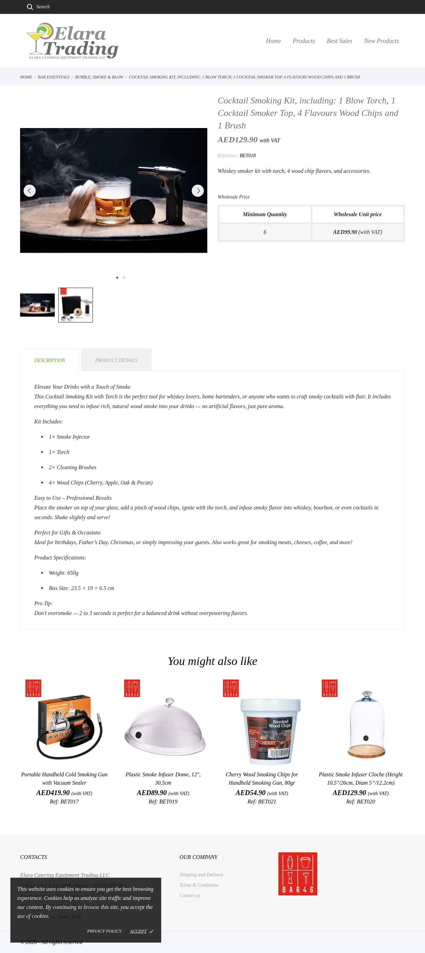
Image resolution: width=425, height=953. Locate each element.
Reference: (228, 155)
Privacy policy (104, 931)
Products (304, 40)
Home (273, 40)
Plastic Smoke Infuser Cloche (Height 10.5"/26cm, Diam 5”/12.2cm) (361, 778)
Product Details (116, 360)
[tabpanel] (113, 190)
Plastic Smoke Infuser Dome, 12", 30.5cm (162, 778)
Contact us (190, 895)
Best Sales (340, 40)
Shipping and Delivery (201, 874)
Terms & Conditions (199, 885)
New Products (381, 40)
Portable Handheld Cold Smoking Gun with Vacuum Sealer (64, 778)
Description (49, 360)
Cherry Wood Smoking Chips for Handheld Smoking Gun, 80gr (262, 778)
